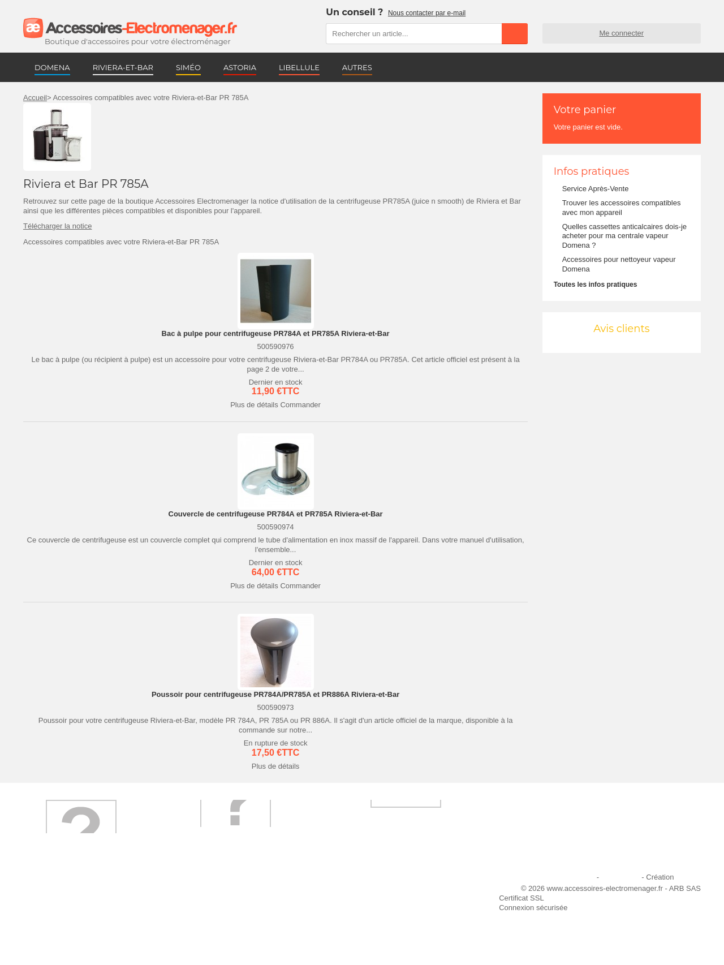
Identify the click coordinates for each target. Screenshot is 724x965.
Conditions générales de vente (237, 922)
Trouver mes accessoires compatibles (249, 937)
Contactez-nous (55, 937)
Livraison (202, 892)
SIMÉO (188, 67)
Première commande (64, 907)
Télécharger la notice (57, 226)
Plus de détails (254, 404)
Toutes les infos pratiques (595, 284)
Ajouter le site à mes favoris (389, 892)
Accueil (35, 97)
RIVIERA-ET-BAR (123, 67)
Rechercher (515, 33)
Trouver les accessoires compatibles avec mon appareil (621, 208)
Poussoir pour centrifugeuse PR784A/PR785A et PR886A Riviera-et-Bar (275, 694)
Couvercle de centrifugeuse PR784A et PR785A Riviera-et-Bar (276, 514)
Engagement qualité (63, 922)
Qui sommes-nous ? (63, 892)
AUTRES (357, 67)
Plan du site (620, 877)
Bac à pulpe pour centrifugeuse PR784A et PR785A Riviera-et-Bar (276, 333)
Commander (300, 404)
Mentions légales (567, 877)
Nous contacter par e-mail (427, 13)
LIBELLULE (299, 67)
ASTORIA (239, 67)
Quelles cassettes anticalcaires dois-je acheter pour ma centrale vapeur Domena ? (624, 236)
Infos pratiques (592, 171)
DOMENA (52, 67)
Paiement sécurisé (217, 907)
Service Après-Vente (595, 188)
